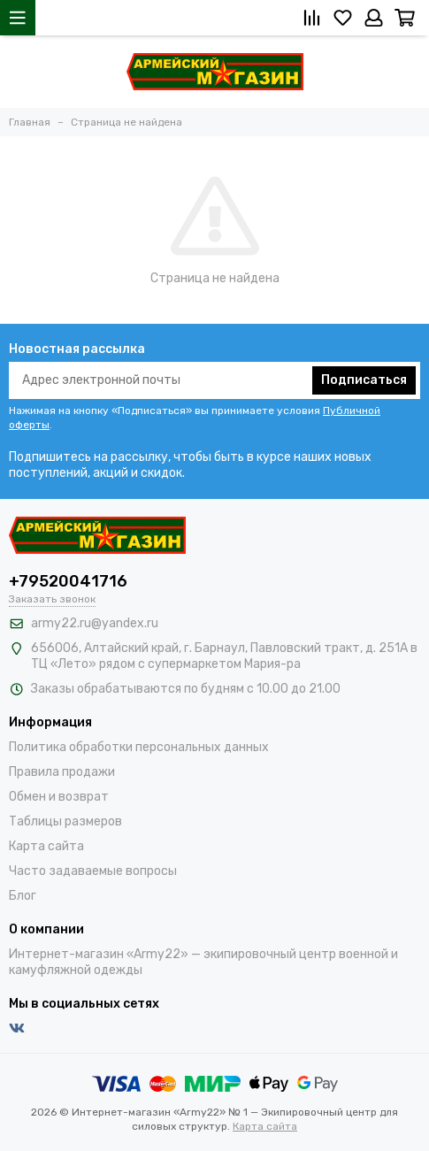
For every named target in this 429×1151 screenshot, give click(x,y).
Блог (22, 895)
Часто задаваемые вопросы (93, 871)
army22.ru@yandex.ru (94, 623)
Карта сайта (46, 846)
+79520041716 (68, 581)
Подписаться (364, 380)
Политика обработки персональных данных (139, 747)
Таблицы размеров (65, 821)
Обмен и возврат (59, 796)
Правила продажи (62, 771)
